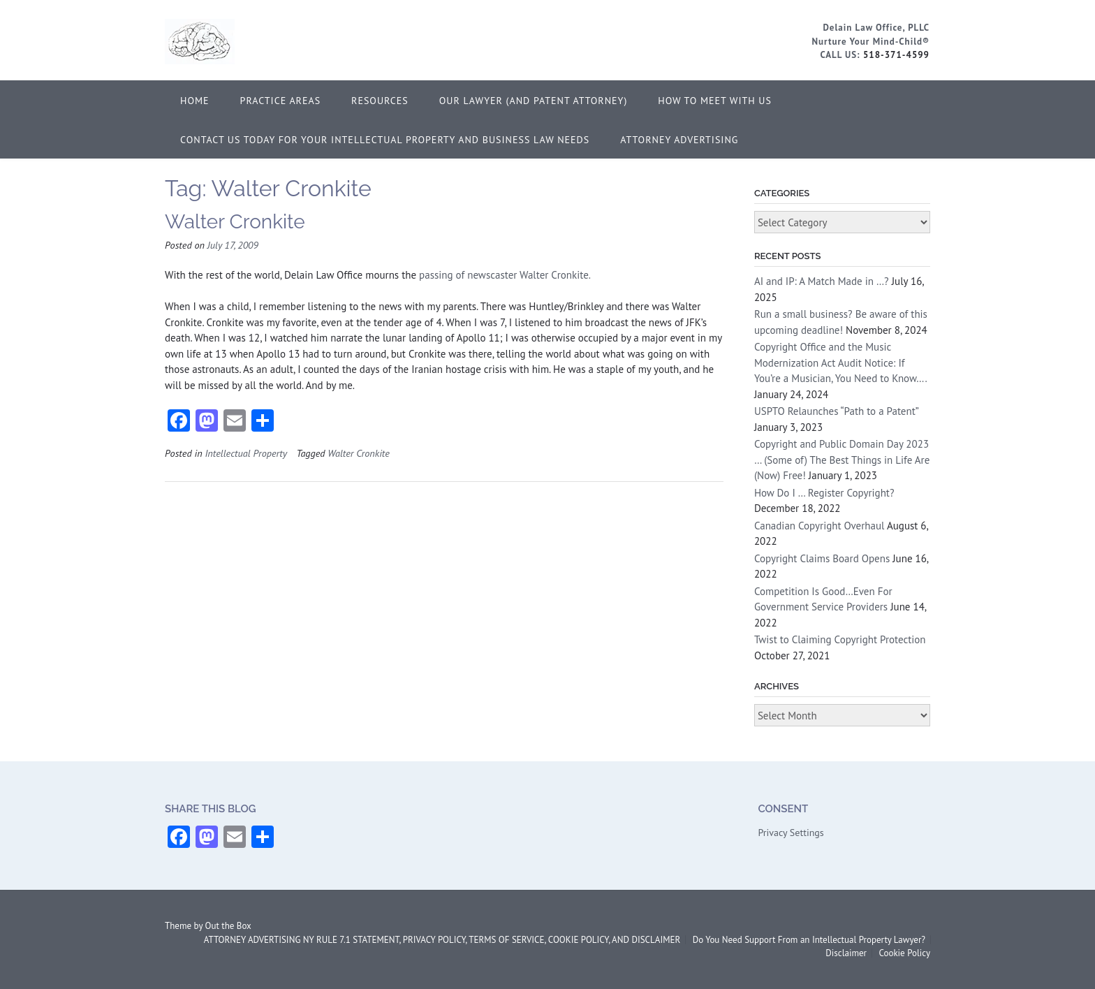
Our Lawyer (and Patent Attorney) (533, 100)
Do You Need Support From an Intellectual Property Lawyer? (809, 939)
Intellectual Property (245, 453)
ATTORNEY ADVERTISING (679, 139)
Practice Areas (280, 100)
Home (195, 100)
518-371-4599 (896, 55)
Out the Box (228, 926)
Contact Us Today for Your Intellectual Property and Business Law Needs (384, 139)
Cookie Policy (904, 953)
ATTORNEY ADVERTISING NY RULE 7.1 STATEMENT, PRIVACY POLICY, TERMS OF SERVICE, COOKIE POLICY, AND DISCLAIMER (442, 939)
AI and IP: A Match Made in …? (821, 281)
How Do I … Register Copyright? (824, 492)
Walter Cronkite (235, 221)
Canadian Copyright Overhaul (819, 525)
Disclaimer (846, 953)
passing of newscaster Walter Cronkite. (505, 274)
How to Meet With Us (715, 100)
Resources (380, 100)
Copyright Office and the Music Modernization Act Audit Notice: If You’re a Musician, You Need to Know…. (840, 362)
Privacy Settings (790, 832)
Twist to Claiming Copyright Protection (840, 639)
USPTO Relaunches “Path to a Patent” (836, 411)
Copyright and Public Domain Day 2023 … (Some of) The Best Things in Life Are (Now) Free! (841, 459)
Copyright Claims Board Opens (822, 558)
